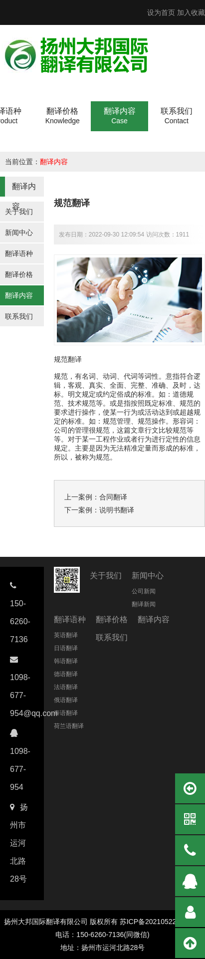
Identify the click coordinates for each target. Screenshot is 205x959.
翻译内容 (54, 162)
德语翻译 (66, 674)
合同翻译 (113, 497)
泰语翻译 (66, 713)
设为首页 (161, 12)
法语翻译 (66, 687)
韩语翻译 (66, 661)
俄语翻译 (66, 700)
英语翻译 (66, 635)
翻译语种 (19, 253)
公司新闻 (144, 591)
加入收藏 (191, 12)
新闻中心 (19, 233)
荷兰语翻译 (69, 725)
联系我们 (19, 316)
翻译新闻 (144, 604)
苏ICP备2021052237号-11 (160, 922)
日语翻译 (66, 648)
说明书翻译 (116, 510)
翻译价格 (19, 274)
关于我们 (19, 212)
